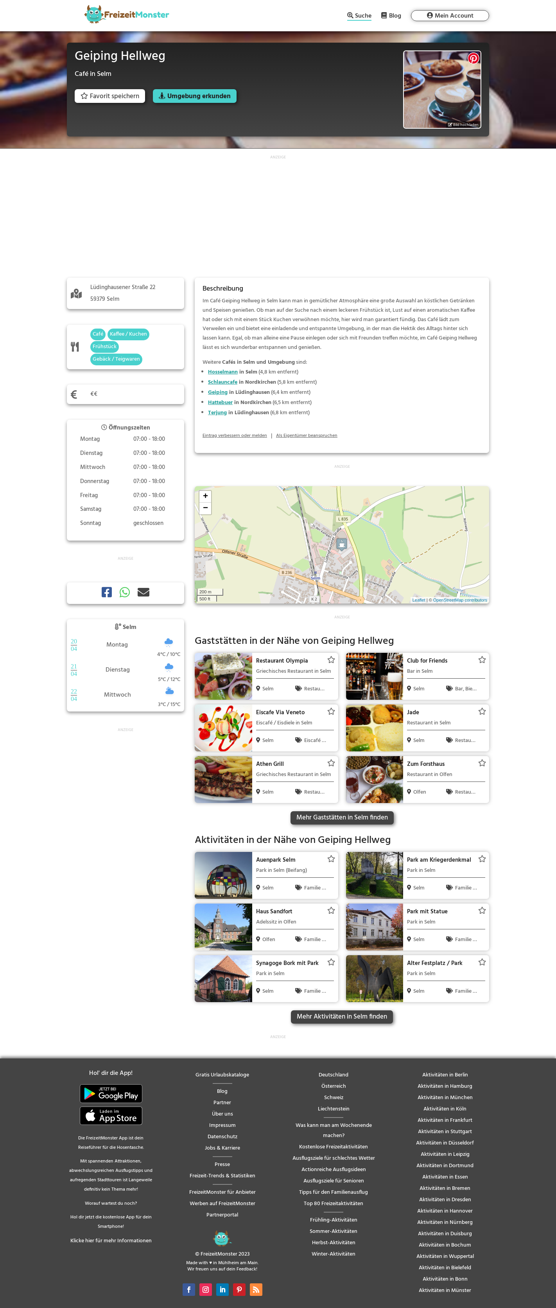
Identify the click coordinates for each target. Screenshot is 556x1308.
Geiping (218, 392)
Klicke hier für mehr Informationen (111, 1240)
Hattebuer (220, 402)
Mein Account (454, 16)
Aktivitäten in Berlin (445, 1075)
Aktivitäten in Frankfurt (445, 1120)
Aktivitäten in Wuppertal (445, 1256)
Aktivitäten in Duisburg (445, 1233)
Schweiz (333, 1097)
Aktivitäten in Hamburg (445, 1086)
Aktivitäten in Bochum (445, 1245)
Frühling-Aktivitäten (333, 1220)
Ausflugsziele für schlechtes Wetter (333, 1158)
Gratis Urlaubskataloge (222, 1075)
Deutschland (333, 1075)
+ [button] (205, 497)
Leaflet (419, 600)
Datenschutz (222, 1136)
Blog (395, 16)
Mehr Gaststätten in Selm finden (342, 817)
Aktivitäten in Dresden (445, 1199)
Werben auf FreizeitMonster (222, 1203)
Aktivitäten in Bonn (445, 1279)
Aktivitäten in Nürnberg (445, 1222)
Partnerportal (222, 1215)
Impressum (222, 1125)
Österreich (333, 1086)
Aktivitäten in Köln (444, 1109)
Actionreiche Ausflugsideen (333, 1169)
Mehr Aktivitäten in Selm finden (342, 1017)
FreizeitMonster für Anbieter (222, 1192)
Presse (222, 1164)
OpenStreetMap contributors (460, 600)
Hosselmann (223, 372)
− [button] (205, 508)
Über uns (222, 1114)
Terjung (217, 412)
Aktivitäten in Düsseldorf (445, 1143)
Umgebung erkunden (199, 96)
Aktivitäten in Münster (445, 1290)
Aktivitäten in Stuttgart (445, 1131)
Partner (222, 1102)
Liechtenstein (334, 1109)
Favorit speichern (110, 96)
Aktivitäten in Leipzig (445, 1154)
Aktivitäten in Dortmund (444, 1165)
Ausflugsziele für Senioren (333, 1181)
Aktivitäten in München (445, 1097)
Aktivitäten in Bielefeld (445, 1267)
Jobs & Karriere (222, 1148)
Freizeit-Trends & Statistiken (222, 1175)
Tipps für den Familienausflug (333, 1192)
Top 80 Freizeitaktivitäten (333, 1203)
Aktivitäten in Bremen (445, 1188)
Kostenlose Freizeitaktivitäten (333, 1147)
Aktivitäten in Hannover (445, 1211)
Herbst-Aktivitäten (333, 1242)
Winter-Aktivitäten (333, 1254)
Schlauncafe (222, 382)
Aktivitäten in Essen (445, 1177)
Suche (363, 17)
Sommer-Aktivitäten (333, 1231)
